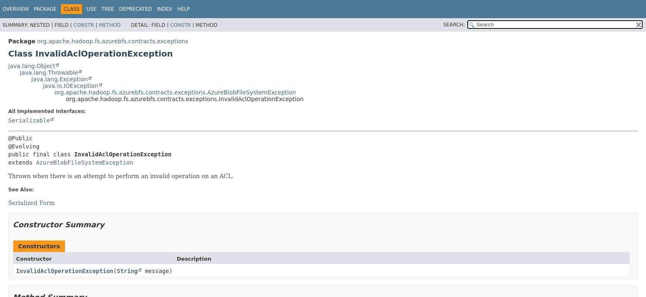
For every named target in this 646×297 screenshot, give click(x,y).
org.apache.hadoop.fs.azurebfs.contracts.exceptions (112, 41)
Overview (15, 9)
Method (110, 25)
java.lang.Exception (59, 79)
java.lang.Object (31, 66)
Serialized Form (31, 203)
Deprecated (135, 9)
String (127, 271)
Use (91, 9)
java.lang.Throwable (49, 72)
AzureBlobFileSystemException (84, 162)
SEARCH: (454, 25)
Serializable (29, 120)
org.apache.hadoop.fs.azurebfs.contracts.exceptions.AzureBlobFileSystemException (175, 92)
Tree (107, 9)
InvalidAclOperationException (64, 271)
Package (45, 9)
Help (183, 9)
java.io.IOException (70, 85)
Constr (83, 25)
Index (165, 9)
